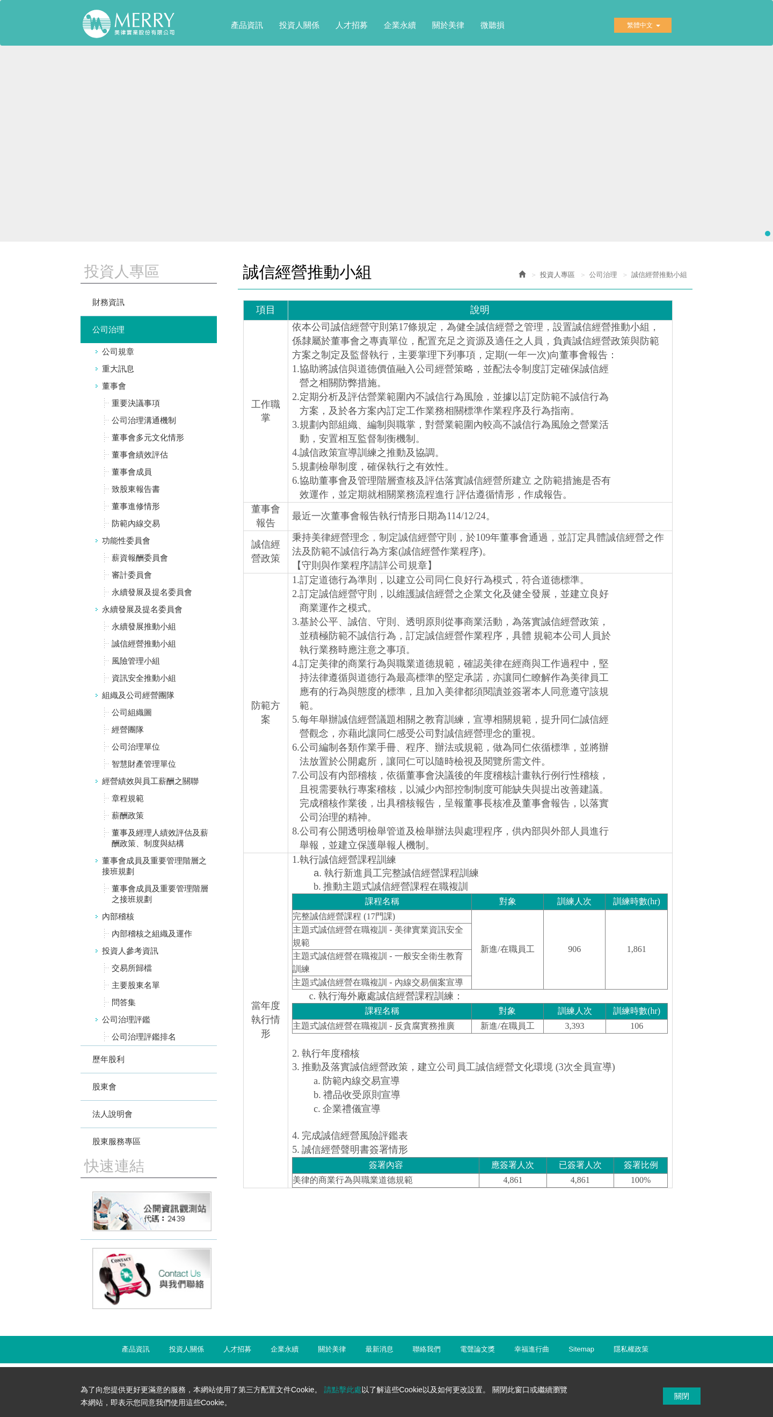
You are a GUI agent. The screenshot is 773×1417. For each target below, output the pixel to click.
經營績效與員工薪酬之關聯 (150, 781)
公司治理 (108, 329)
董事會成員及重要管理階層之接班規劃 (154, 866)
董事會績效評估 (140, 454)
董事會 (114, 385)
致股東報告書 (136, 488)
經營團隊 (128, 729)
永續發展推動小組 (144, 626)
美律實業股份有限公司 (134, 27)
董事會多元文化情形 (148, 437)
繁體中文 (643, 25)
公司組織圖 (132, 712)
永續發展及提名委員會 (152, 592)
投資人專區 (557, 275)
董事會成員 (132, 471)
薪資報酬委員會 (140, 557)
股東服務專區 (116, 1141)
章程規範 (128, 798)
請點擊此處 (342, 1389)
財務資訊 (108, 302)
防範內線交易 (136, 523)
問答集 (124, 1002)
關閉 (681, 1396)
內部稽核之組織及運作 (152, 933)
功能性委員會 (126, 540)
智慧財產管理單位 (144, 763)
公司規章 (118, 351)
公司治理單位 (136, 746)
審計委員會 (132, 574)
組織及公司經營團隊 (138, 695)
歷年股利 (108, 1059)
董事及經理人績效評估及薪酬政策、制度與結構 (160, 838)
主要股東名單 (136, 985)
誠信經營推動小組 (144, 643)
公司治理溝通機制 (144, 420)
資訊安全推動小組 (144, 677)
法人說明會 (112, 1113)
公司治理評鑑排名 (144, 1036)
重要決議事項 (136, 403)
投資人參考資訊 (130, 950)
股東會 (104, 1086)
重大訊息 (118, 368)
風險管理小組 (136, 660)
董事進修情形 (136, 506)
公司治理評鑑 (126, 1019)
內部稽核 (118, 916)
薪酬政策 (128, 815)
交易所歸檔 (132, 967)
